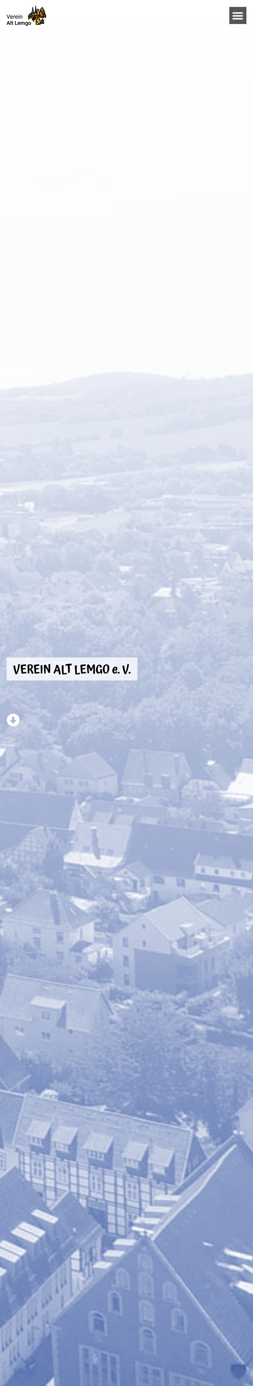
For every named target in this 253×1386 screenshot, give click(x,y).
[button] (238, 15)
